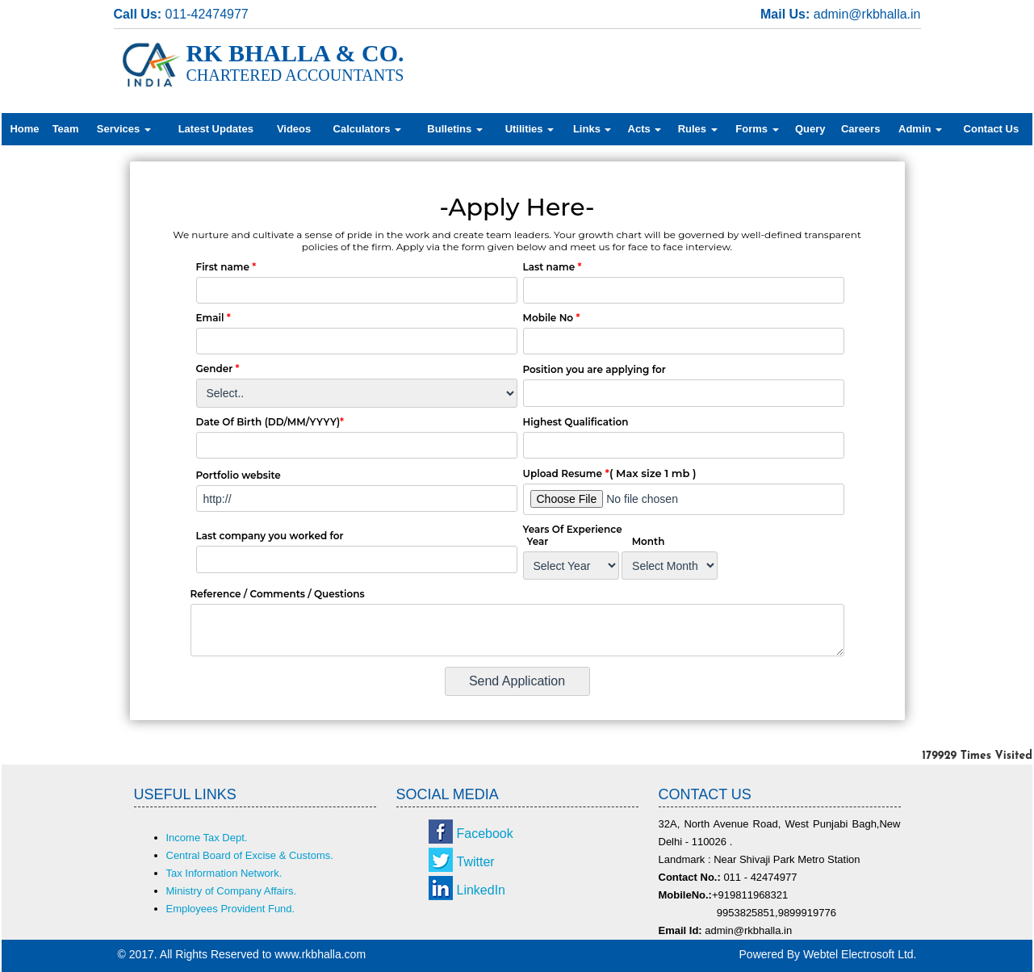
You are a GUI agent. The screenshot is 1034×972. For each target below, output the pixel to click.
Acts (645, 129)
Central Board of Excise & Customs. (249, 855)
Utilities (530, 129)
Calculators (367, 129)
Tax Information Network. (224, 873)
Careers (860, 129)
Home (24, 129)
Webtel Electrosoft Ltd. (860, 954)
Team (65, 129)
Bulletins (455, 129)
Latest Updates (215, 129)
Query (810, 129)
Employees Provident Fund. (230, 909)
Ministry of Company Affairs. (231, 891)
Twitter (476, 862)
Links (592, 129)
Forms (756, 129)
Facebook (485, 833)
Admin (920, 129)
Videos (294, 129)
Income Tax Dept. (207, 838)
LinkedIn (481, 890)
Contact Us (991, 129)
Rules (698, 129)
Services (124, 129)
